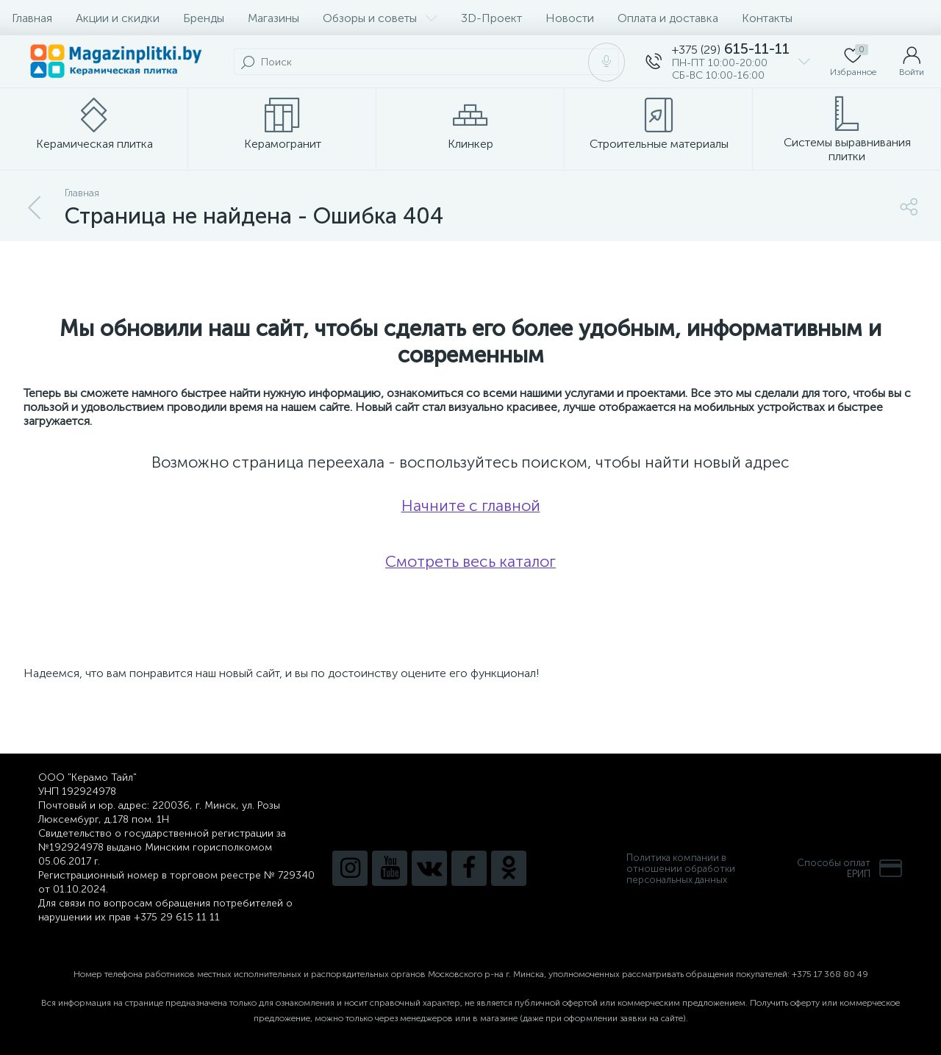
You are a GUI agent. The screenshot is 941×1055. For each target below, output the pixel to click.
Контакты (767, 18)
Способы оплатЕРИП (850, 868)
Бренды (203, 18)
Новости (569, 18)
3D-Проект (491, 18)
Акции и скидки (118, 18)
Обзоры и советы (380, 18)
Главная (32, 18)
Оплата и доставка (668, 18)
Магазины (273, 18)
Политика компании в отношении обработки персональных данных (680, 868)
